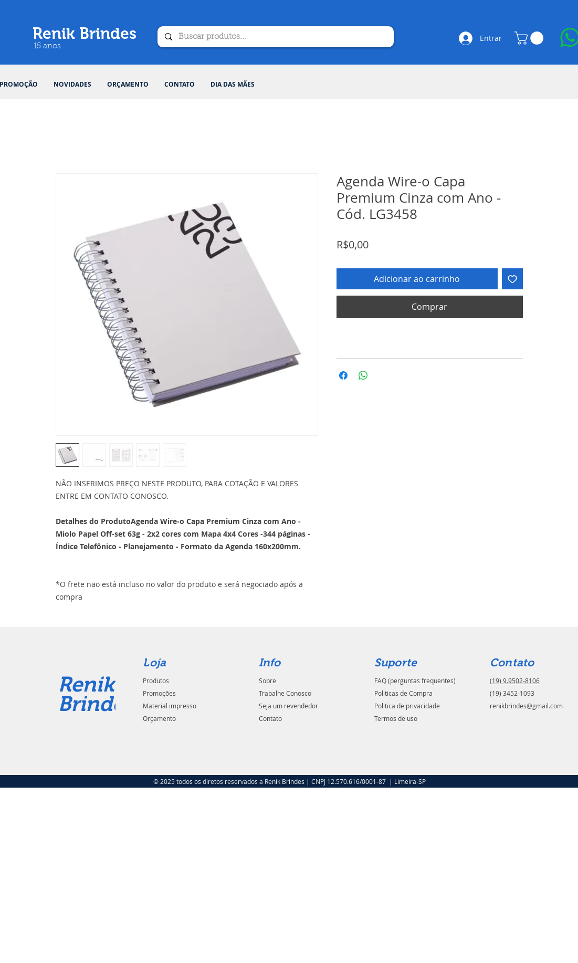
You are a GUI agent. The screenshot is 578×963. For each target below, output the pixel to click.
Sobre (267, 680)
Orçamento (159, 718)
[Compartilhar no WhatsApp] (363, 375)
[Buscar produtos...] (275, 36)
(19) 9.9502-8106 (515, 680)
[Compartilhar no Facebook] (343, 375)
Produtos (156, 680)
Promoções (159, 693)
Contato (270, 718)
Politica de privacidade (407, 706)
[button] (530, 38)
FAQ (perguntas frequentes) (415, 680)
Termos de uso (395, 718)
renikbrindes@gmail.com (526, 706)
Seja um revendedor (288, 706)
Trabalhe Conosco (285, 693)
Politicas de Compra (403, 693)
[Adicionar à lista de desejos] (512, 278)
